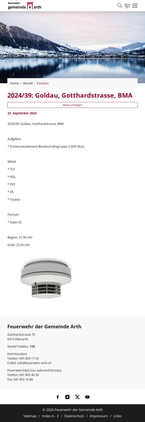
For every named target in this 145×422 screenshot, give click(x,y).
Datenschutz (74, 416)
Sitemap (29, 416)
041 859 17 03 (29, 358)
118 (32, 346)
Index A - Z (50, 416)
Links (117, 416)
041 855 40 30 (29, 375)
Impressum (99, 416)
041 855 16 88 (23, 379)
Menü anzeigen (72, 105)
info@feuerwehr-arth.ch (34, 363)
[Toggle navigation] (134, 6)
